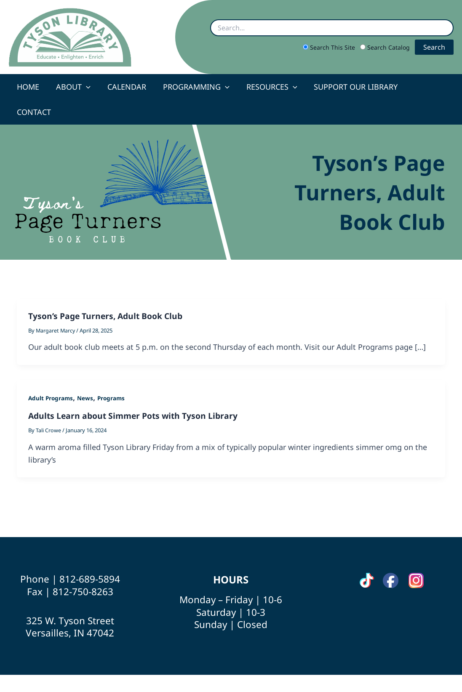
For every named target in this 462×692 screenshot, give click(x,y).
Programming (194, 86)
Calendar (126, 87)
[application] (87, 86)
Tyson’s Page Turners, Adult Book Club (107, 290)
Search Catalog (385, 47)
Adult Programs (51, 373)
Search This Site (330, 47)
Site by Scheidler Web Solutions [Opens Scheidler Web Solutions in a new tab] (284, 670)
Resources (268, 86)
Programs (113, 373)
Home (31, 87)
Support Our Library (351, 87)
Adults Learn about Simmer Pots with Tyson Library (136, 390)
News (87, 373)
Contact (425, 87)
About (75, 86)
